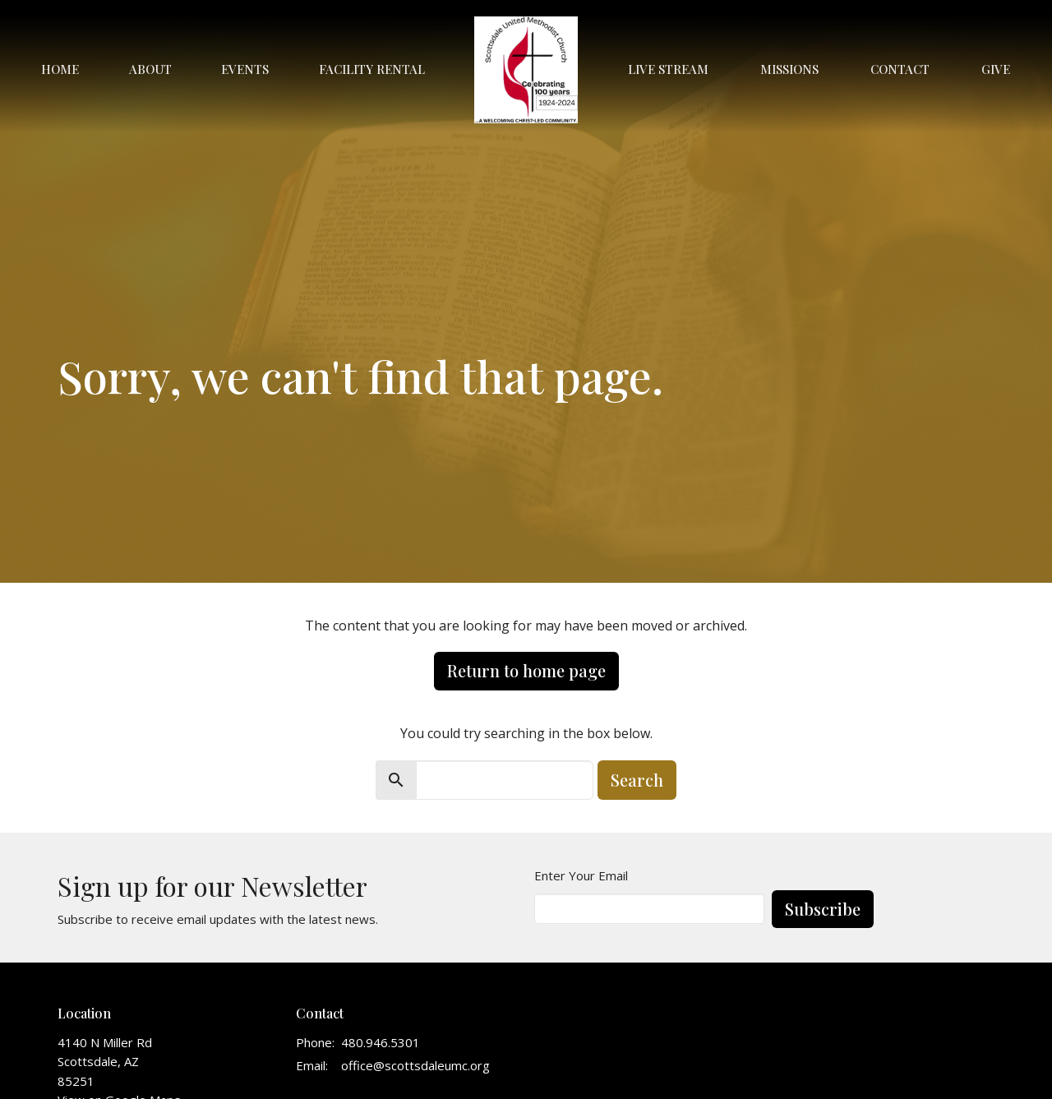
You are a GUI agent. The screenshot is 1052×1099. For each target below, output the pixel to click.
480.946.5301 (380, 1042)
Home (60, 69)
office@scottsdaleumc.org (415, 1065)
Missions (789, 69)
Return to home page (526, 670)
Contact (900, 69)
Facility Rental (372, 69)
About (150, 69)
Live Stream (668, 69)
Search (637, 780)
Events (245, 69)
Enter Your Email (581, 875)
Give (995, 69)
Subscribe (823, 909)
